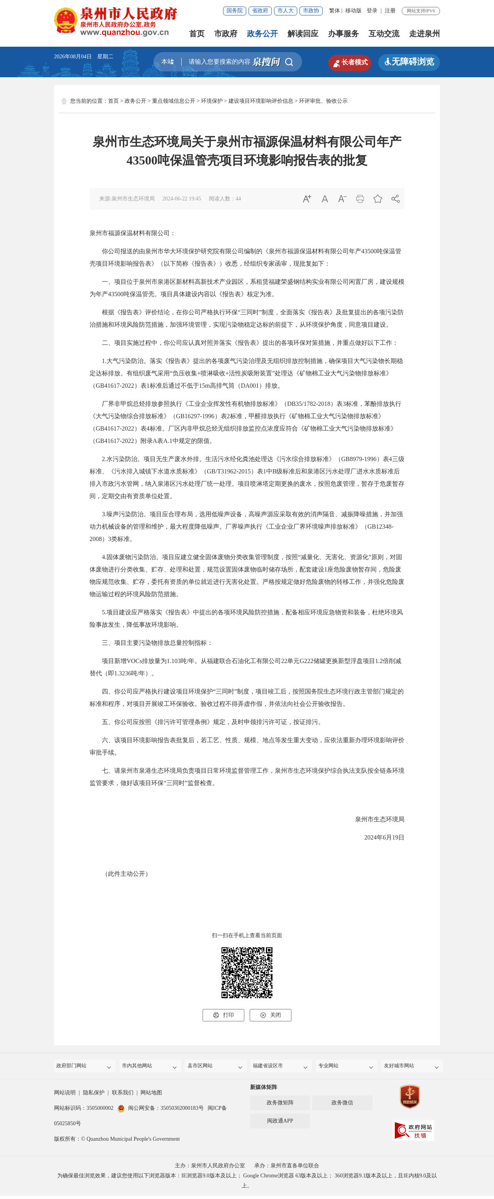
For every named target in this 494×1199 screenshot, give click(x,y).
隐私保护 (94, 1096)
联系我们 (123, 1096)
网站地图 (151, 1096)
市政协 (311, 11)
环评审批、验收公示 (323, 101)
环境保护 (212, 101)
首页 (197, 33)
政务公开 (262, 33)
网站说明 (65, 1096)
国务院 (235, 11)
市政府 (225, 33)
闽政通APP (280, 1124)
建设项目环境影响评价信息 (260, 101)
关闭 (270, 1015)
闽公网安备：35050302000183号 (160, 1111)
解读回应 (303, 33)
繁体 (334, 11)
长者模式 (343, 62)
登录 (372, 11)
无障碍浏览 (409, 61)
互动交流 (384, 33)
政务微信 (342, 1106)
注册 (390, 11)
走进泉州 (424, 33)
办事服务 (343, 33)
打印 (223, 1015)
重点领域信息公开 (173, 101)
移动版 (353, 11)
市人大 (285, 11)
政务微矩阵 (280, 1106)
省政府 (260, 11)
